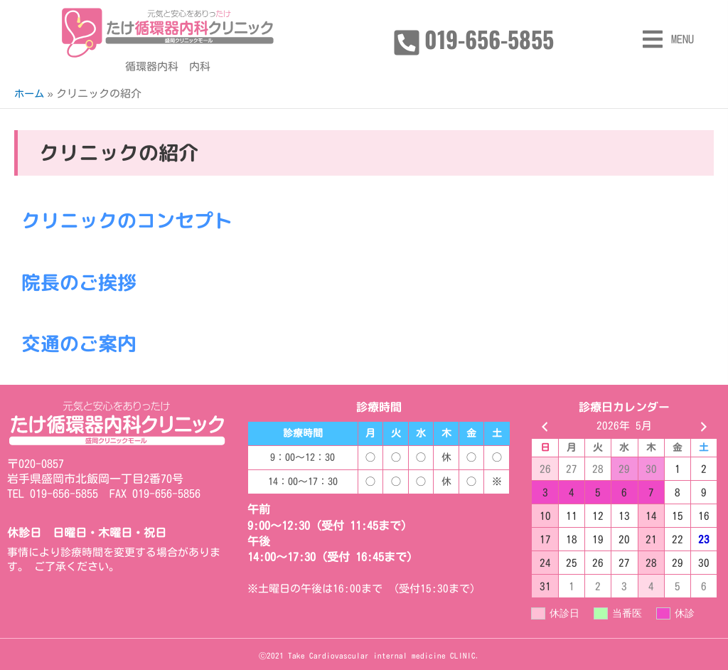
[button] (667, 39)
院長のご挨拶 (81, 281)
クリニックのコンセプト (130, 220)
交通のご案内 (81, 343)
